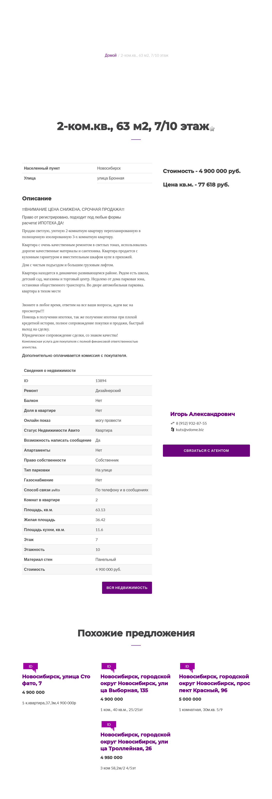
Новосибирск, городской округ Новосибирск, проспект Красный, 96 (213, 683)
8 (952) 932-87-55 (191, 423)
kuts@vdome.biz (190, 429)
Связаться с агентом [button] (206, 450)
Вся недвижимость (126, 588)
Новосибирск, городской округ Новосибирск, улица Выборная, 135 (134, 683)
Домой (111, 55)
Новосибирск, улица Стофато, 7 (56, 679)
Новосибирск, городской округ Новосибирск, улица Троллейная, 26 (134, 740)
